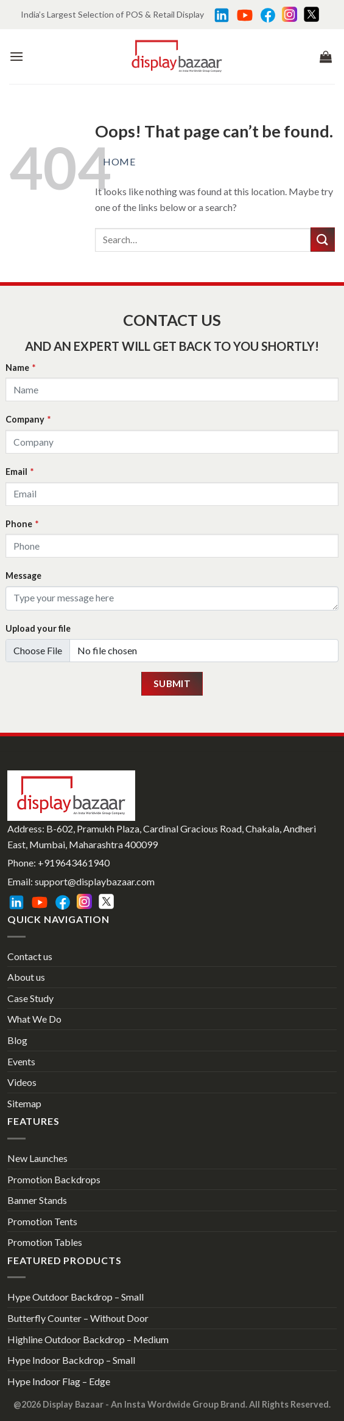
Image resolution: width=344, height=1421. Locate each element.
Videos (22, 1082)
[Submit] (323, 239)
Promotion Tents (42, 1221)
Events (21, 1061)
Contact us (29, 956)
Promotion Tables (44, 1242)
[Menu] (16, 56)
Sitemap (24, 1103)
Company (28, 419)
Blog (17, 1040)
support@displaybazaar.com (95, 881)
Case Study (30, 998)
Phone (21, 524)
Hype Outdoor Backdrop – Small (75, 1296)
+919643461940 (74, 862)
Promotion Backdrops (53, 1179)
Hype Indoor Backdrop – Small (71, 1360)
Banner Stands (37, 1200)
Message (23, 575)
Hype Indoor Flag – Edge (58, 1381)
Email (19, 471)
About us (26, 977)
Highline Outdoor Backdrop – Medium (88, 1339)
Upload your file (38, 628)
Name (20, 367)
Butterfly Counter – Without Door (78, 1318)
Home (119, 161)
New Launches (37, 1158)
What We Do (34, 1019)
